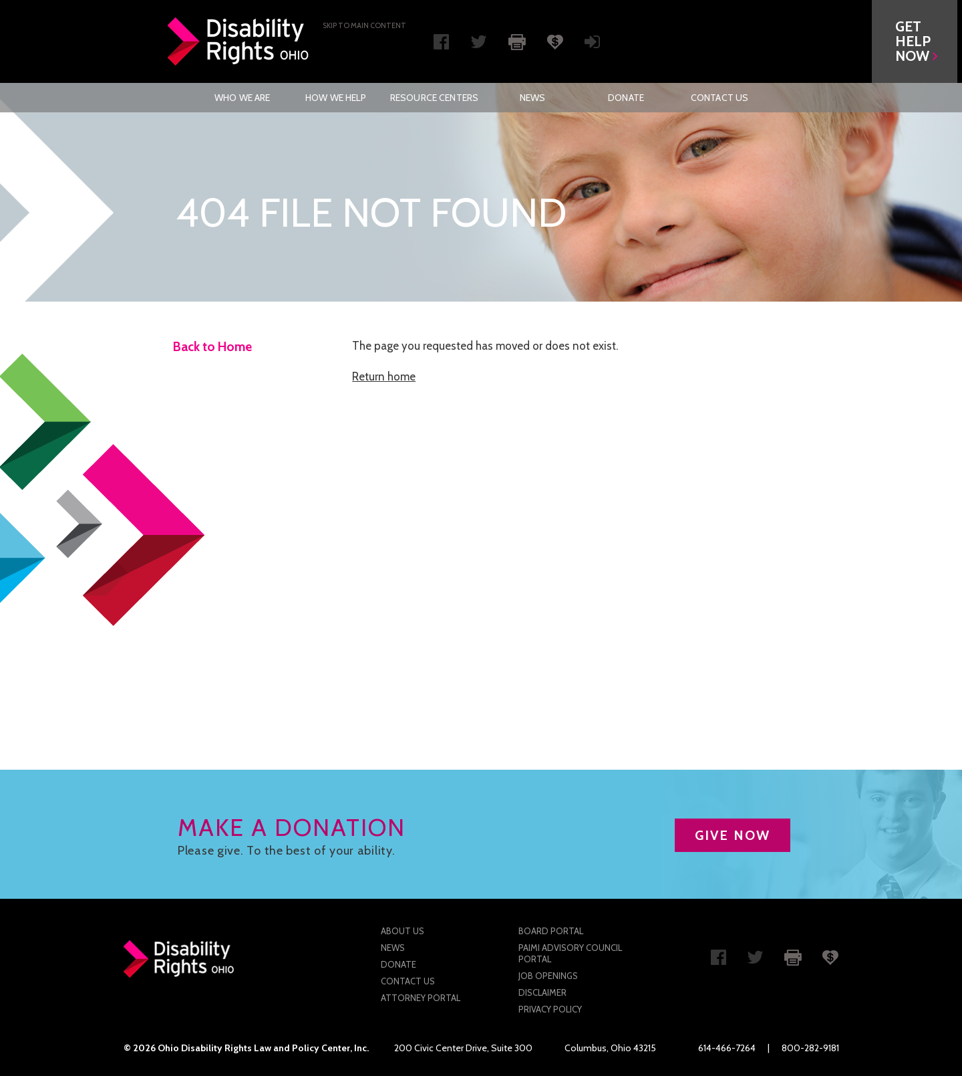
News (533, 98)
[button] (919, 41)
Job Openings (548, 975)
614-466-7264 (727, 1048)
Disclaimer (542, 992)
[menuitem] (242, 97)
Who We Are (242, 98)
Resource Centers (434, 98)
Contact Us (719, 98)
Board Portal (550, 931)
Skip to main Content (364, 25)
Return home (384, 376)
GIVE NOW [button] (732, 835)
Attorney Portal (420, 997)
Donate (626, 98)
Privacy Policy (550, 1009)
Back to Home (212, 346)
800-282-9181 (810, 1048)
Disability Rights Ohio (238, 41)
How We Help (336, 98)
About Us (402, 931)
